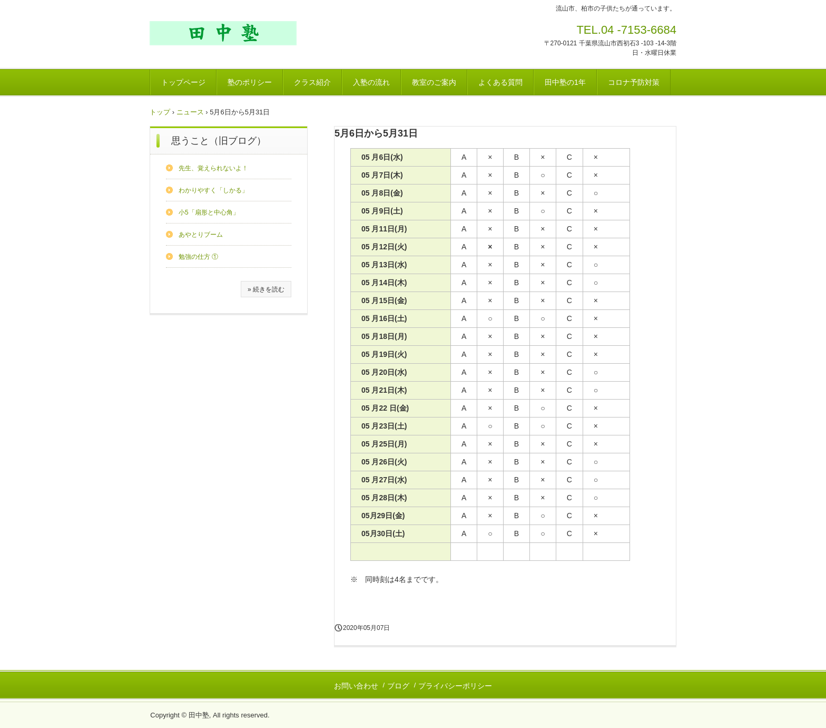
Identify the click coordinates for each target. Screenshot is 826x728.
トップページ (183, 82)
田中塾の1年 (565, 82)
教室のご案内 (434, 82)
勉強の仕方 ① (198, 256)
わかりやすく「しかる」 (213, 190)
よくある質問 (500, 82)
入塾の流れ (371, 82)
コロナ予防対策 (634, 82)
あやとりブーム (201, 234)
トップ (160, 112)
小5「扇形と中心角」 (209, 212)
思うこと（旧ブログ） (218, 140)
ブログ (398, 686)
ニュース (190, 112)
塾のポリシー (250, 82)
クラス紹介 (312, 82)
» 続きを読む (266, 289)
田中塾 (223, 33)
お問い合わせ (356, 686)
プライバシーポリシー (455, 686)
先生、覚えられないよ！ (213, 168)
